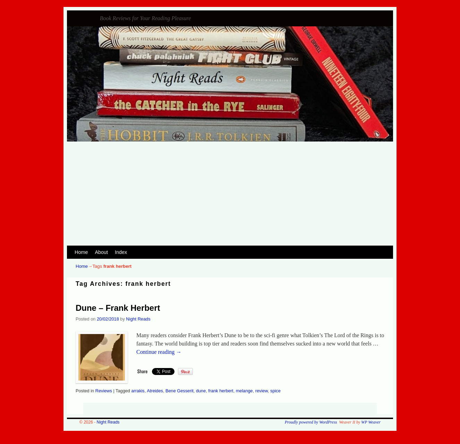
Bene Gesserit (179, 390)
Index (121, 252)
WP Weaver (371, 422)
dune (201, 390)
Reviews (103, 390)
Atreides (155, 390)
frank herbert (220, 390)
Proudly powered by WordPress (311, 422)
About (101, 252)
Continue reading (158, 352)
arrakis (137, 390)
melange (244, 390)
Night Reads (138, 319)
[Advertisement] (230, 193)
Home (81, 252)
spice (275, 390)
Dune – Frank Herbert (118, 308)
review (261, 390)
